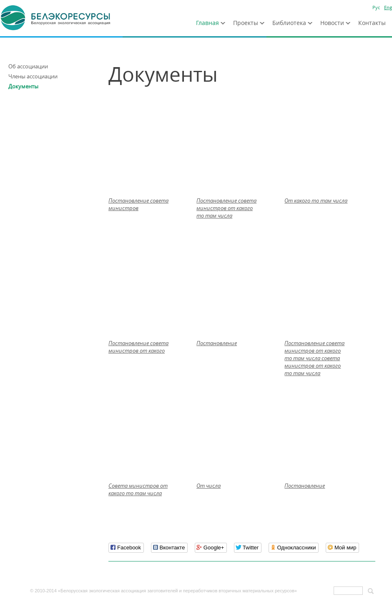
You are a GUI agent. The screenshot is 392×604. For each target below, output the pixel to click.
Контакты (372, 23)
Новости (332, 23)
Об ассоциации (28, 66)
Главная (207, 23)
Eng (388, 7)
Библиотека (289, 23)
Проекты (245, 23)
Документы (23, 86)
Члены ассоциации (33, 76)
